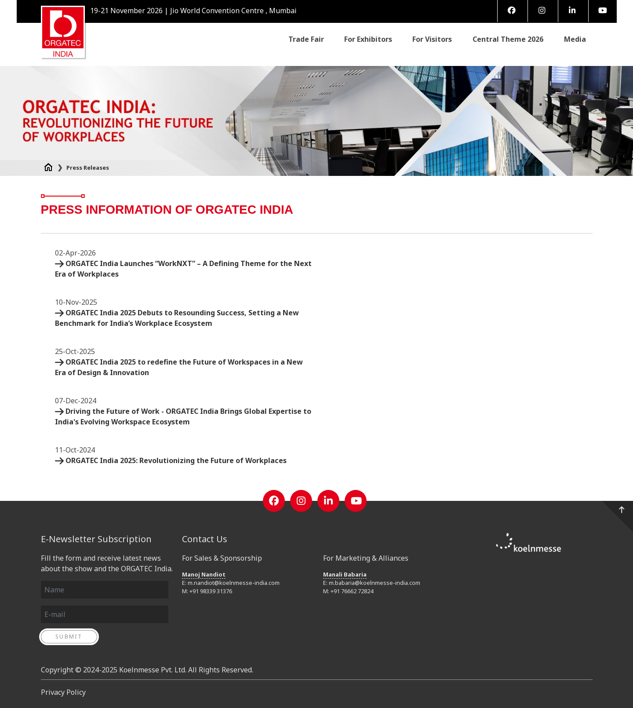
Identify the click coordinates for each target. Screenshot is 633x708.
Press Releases (87, 168)
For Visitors (432, 38)
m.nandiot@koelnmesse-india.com (234, 583)
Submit (68, 636)
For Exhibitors (368, 38)
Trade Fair (306, 38)
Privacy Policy (63, 692)
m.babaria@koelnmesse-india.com (374, 583)
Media (575, 39)
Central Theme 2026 (508, 38)
